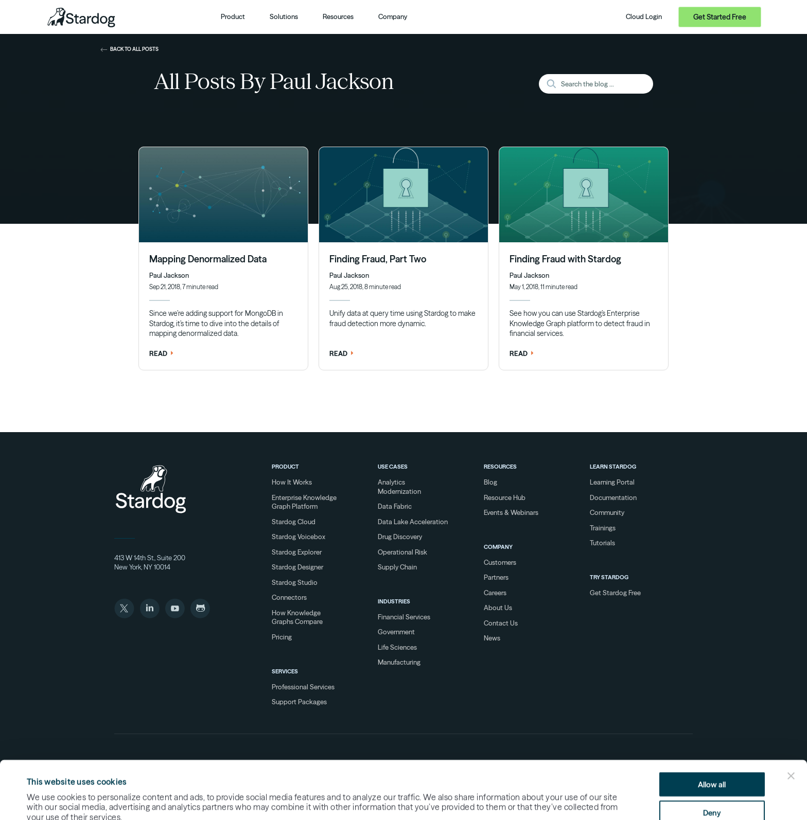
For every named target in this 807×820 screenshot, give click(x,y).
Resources (500, 466)
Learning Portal (612, 482)
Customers (500, 562)
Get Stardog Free (615, 593)
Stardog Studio (295, 582)
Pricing (282, 637)
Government (396, 632)
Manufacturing (399, 662)
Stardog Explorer (297, 552)
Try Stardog (609, 577)
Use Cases (393, 466)
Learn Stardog (613, 466)
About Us (498, 607)
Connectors (289, 597)
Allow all (712, 730)
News (492, 638)
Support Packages (299, 702)
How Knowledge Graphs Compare (297, 617)
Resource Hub (504, 497)
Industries (394, 601)
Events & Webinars (511, 512)
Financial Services (404, 617)
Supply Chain (397, 567)
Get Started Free (719, 17)
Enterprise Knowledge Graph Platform (304, 502)
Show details (487, 794)
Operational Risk (402, 552)
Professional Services (303, 687)
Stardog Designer (297, 567)
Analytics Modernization (399, 486)
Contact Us (501, 623)
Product (285, 466)
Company (498, 546)
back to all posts (129, 49)
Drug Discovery (400, 536)
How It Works (292, 482)
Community (607, 512)
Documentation (613, 497)
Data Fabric (395, 506)
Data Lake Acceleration (413, 522)
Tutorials (602, 543)
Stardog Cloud (293, 522)
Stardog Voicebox (298, 536)
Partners (496, 577)
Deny (712, 758)
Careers (495, 593)
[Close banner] (791, 721)
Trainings (603, 528)
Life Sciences (397, 647)
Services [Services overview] (285, 671)
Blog (490, 482)
